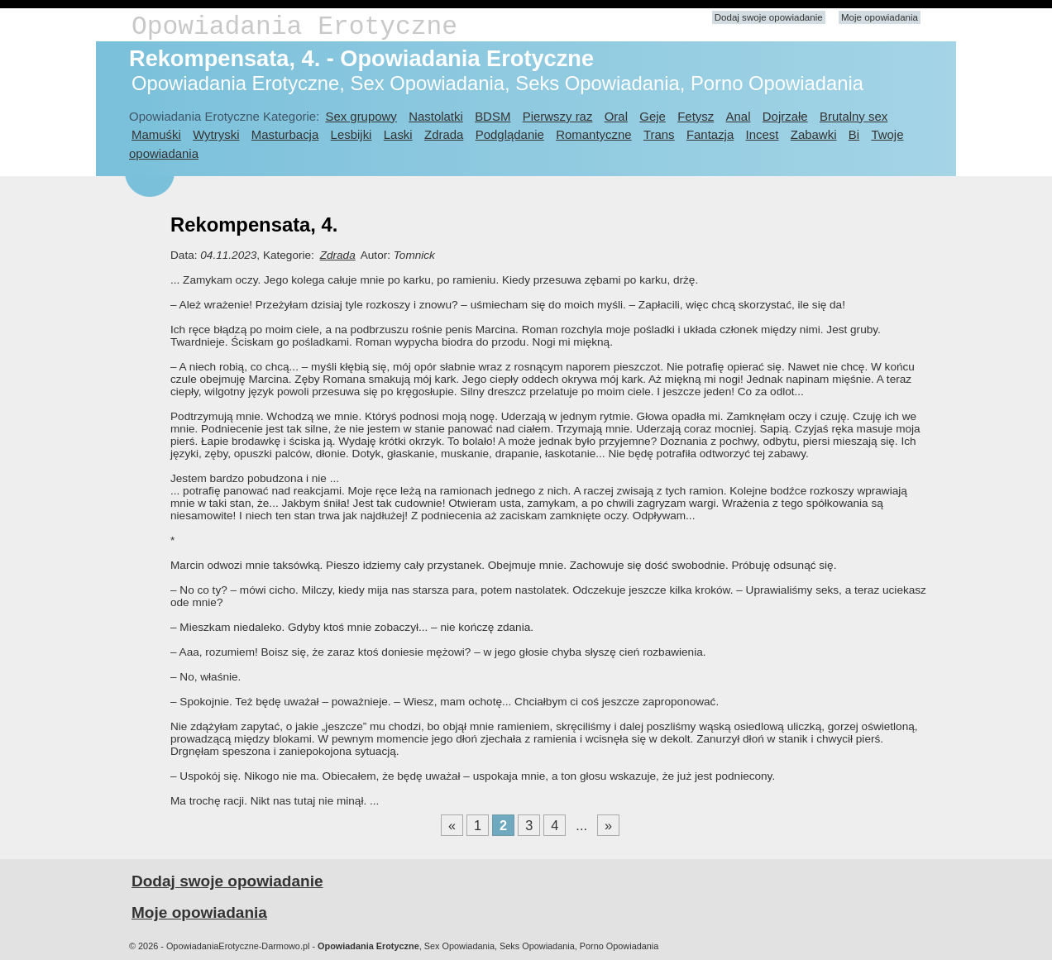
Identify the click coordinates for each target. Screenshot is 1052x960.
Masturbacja (284, 134)
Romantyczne (593, 134)
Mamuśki (156, 134)
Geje (652, 116)
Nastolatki (436, 116)
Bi (854, 134)
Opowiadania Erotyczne (294, 26)
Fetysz (695, 116)
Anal (738, 116)
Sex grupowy (360, 116)
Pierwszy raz (558, 116)
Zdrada (443, 134)
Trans (659, 134)
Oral (616, 116)
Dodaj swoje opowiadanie (769, 17)
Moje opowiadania (879, 17)
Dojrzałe (785, 116)
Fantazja (710, 134)
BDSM (492, 116)
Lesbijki (351, 134)
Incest (762, 134)
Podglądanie (510, 134)
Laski (398, 134)
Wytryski (216, 134)
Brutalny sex (853, 116)
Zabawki (814, 134)
